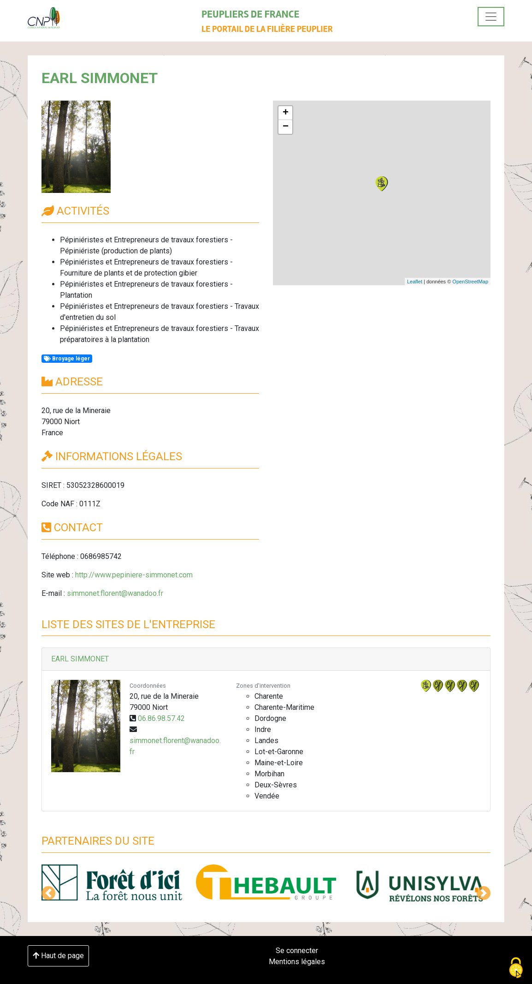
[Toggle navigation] (491, 16)
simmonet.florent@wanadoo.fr (115, 593)
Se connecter (297, 950)
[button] (48, 893)
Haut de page (58, 955)
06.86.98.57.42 (161, 718)
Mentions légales (297, 961)
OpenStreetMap (470, 281)
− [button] (286, 127)
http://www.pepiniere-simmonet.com (134, 574)
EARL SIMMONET (80, 658)
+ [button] (286, 113)
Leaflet (414, 281)
